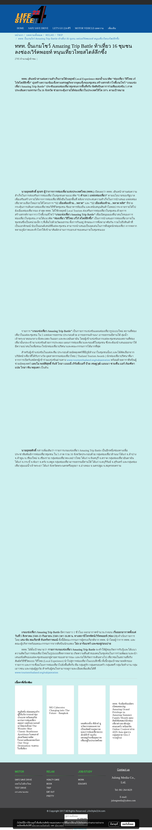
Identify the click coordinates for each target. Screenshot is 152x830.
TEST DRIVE (20, 788)
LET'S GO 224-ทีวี (62, 28)
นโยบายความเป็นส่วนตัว (41, 825)
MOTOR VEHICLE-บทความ (89, 28)
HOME (20, 28)
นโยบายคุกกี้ (59, 825)
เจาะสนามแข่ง (21, 792)
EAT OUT (50, 792)
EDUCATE (82, 784)
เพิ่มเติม (112, 28)
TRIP (48, 788)
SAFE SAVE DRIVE (38, 28)
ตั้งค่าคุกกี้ (114, 824)
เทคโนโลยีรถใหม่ (23, 784)
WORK (81, 779)
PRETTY (50, 796)
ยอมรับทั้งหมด (127, 824)
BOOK (49, 784)
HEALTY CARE (52, 779)
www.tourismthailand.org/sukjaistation (88, 360)
